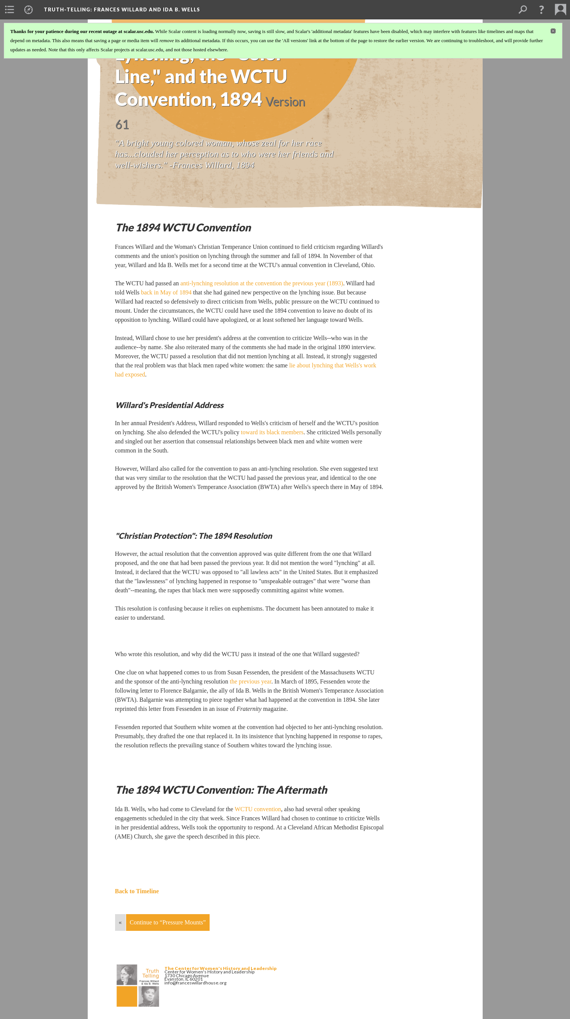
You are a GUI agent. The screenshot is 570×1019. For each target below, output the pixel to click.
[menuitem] (9, 9)
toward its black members (272, 432)
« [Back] (120, 922)
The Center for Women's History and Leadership (220, 968)
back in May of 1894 (166, 292)
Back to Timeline (137, 891)
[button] (541, 9)
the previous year (250, 681)
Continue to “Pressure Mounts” (168, 922)
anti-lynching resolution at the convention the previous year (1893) (261, 283)
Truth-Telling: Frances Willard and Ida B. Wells (122, 9)
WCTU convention (258, 809)
